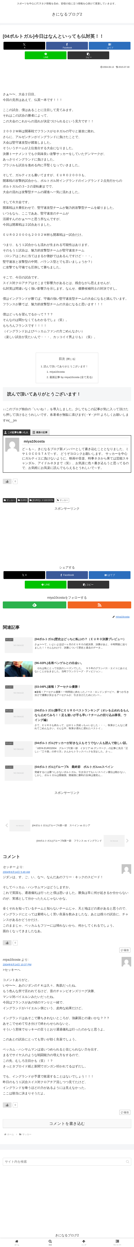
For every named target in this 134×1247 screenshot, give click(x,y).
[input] (67, 1163)
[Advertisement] (67, 79)
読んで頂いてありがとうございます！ (66, 366)
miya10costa (56, 372)
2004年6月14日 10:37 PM (17, 966)
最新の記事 (41, 433)
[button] (88, 55)
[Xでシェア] (24, 46)
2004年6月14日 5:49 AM (16, 873)
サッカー (9, 501)
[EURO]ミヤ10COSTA (41, 501)
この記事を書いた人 (18, 433)
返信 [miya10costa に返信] (125, 1113)
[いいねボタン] (7, 482)
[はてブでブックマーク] (110, 46)
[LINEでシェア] (45, 55)
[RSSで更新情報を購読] (99, 606)
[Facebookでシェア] (67, 46)
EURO (22, 501)
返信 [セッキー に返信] (125, 951)
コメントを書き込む (67, 1125)
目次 (62, 358)
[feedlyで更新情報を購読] (34, 606)
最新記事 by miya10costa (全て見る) (71, 377)
